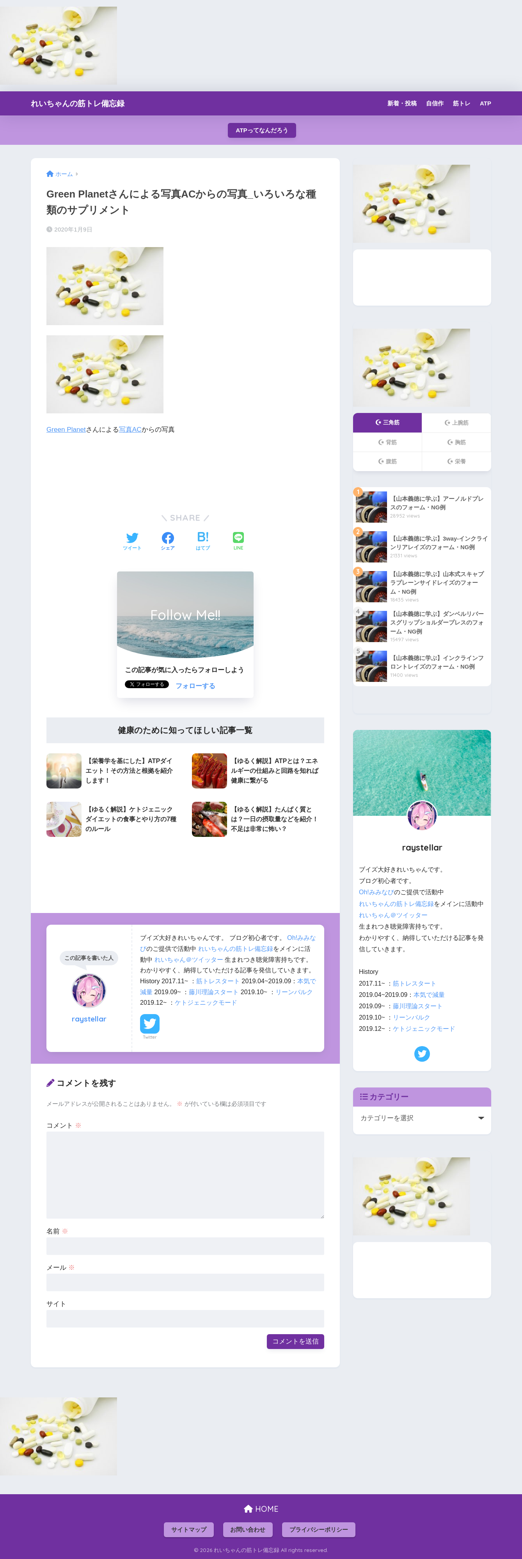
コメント (64, 1125)
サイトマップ (188, 1530)
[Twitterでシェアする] (132, 542)
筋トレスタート (218, 980)
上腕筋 (457, 423)
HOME (261, 1509)
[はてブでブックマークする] (203, 542)
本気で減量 (429, 994)
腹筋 (387, 461)
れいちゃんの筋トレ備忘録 (77, 103)
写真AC (130, 429)
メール (60, 1267)
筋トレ (462, 103)
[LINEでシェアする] (238, 542)
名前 (57, 1231)
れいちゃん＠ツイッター (188, 959)
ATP (485, 103)
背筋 (387, 442)
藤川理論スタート (214, 991)
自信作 (435, 103)
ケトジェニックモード (206, 1002)
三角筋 (387, 422)
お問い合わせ (247, 1530)
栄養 (456, 461)
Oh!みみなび (376, 892)
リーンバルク (294, 991)
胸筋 (456, 442)
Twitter (150, 1037)
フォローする (195, 686)
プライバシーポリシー (318, 1530)
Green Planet (66, 429)
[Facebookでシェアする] (168, 542)
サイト (56, 1304)
